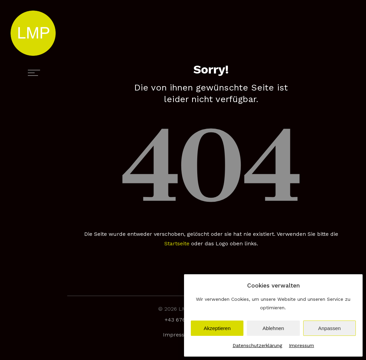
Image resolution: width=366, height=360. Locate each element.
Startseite (176, 243)
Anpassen (329, 328)
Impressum (301, 345)
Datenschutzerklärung (257, 345)
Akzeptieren (217, 328)
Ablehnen (273, 328)
